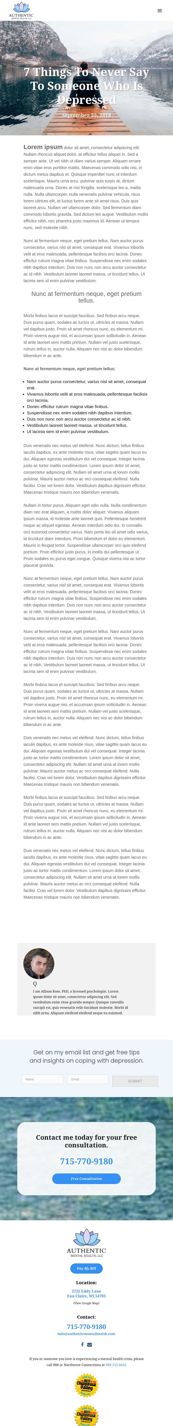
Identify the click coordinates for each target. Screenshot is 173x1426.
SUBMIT (136, 1081)
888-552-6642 (116, 1364)
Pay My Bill (86, 1268)
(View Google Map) (86, 1303)
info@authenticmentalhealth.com (86, 1333)
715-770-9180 (86, 1161)
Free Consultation (86, 1178)
